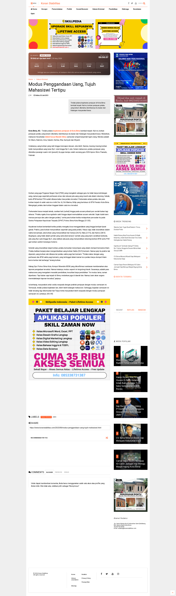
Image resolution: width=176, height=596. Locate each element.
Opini (33, 13)
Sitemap (73, 586)
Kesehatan (137, 9)
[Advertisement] (45, 113)
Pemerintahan (57, 9)
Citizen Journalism (74, 579)
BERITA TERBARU (123, 277)
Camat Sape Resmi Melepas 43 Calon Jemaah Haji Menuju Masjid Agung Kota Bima (130, 464)
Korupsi (44, 9)
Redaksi (84, 574)
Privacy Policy (86, 578)
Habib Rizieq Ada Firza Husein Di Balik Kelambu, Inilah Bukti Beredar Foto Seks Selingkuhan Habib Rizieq (128, 383)
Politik (69, 9)
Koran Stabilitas (50, 3)
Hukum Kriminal (98, 9)
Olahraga (125, 9)
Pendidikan (113, 9)
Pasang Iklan (86, 582)
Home (34, 9)
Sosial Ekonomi (82, 9)
